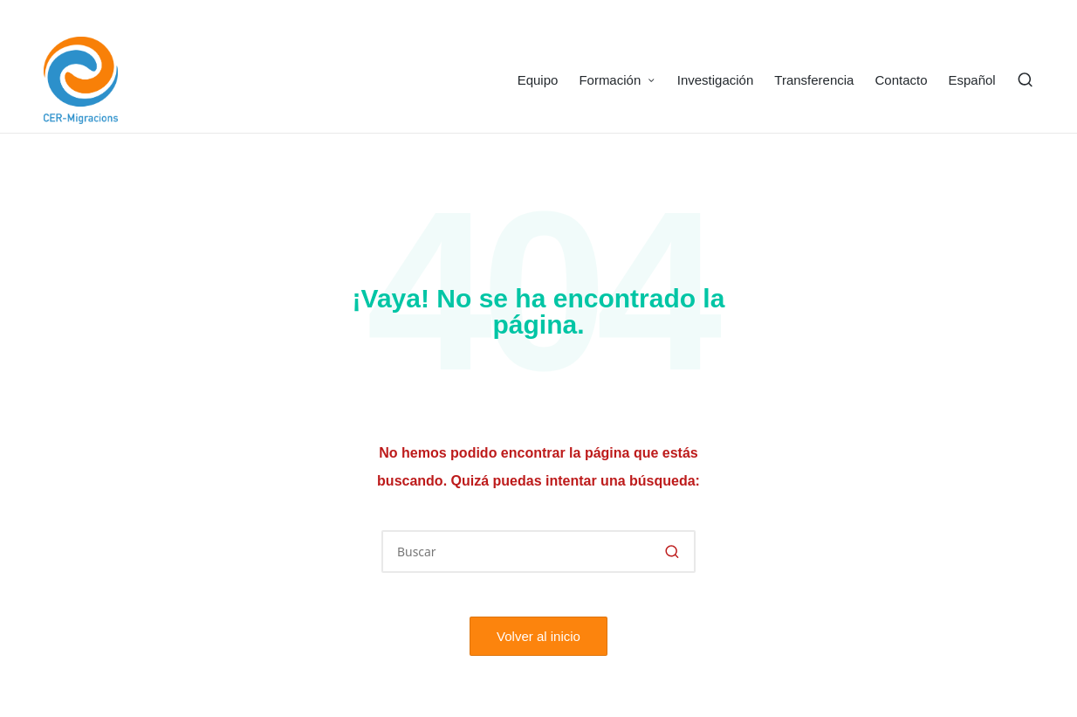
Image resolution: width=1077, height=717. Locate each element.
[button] (672, 551)
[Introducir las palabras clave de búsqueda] (538, 551)
